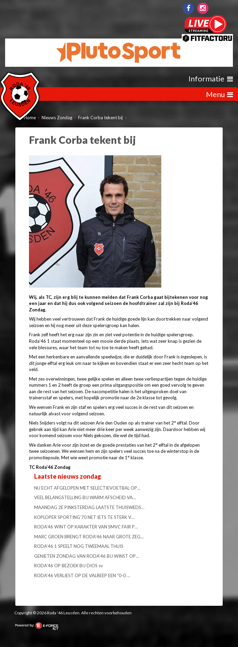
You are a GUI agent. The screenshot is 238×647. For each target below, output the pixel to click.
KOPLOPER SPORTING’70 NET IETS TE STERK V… (84, 517)
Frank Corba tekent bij (100, 117)
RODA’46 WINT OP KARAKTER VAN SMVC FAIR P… (86, 526)
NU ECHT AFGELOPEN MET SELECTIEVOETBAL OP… (87, 488)
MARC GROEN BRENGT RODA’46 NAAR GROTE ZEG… (89, 536)
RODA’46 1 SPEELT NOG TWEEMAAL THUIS (78, 546)
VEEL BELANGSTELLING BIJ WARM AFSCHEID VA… (85, 497)
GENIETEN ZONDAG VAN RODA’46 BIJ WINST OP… (86, 556)
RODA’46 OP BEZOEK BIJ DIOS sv (68, 565)
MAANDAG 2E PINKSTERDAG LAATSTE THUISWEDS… (89, 507)
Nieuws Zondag (57, 117)
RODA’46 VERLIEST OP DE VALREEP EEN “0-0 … (82, 575)
